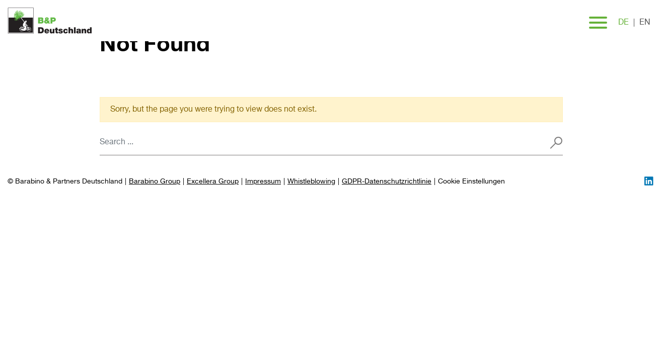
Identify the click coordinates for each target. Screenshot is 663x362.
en (644, 23)
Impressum (263, 181)
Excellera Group (213, 181)
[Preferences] (471, 181)
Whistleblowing (311, 181)
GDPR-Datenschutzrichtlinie (386, 181)
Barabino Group (154, 181)
